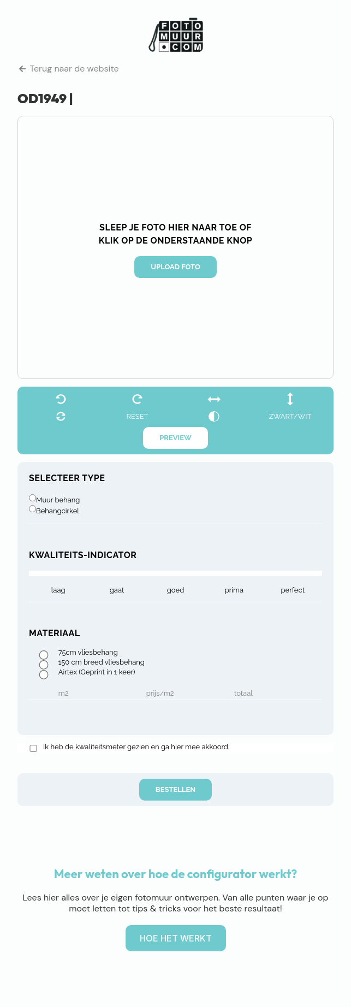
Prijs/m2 (160, 693)
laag (58, 590)
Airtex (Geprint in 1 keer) (96, 672)
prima (234, 590)
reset (137, 416)
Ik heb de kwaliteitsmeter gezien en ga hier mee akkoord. (136, 747)
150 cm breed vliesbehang (101, 662)
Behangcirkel (57, 510)
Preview (175, 438)
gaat (117, 590)
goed (176, 590)
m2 (63, 693)
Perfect (293, 590)
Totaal (243, 693)
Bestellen (175, 789)
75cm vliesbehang (88, 652)
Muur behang (58, 499)
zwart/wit (290, 416)
